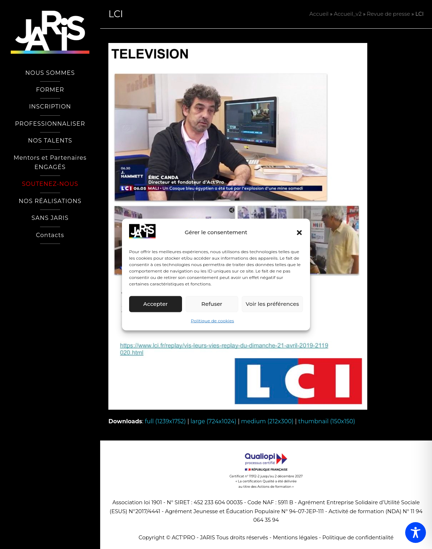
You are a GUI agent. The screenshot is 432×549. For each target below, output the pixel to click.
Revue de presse (388, 14)
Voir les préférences (272, 303)
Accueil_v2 (348, 14)
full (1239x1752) (165, 421)
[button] (299, 232)
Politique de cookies (212, 320)
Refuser (211, 303)
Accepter (155, 303)
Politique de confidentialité (357, 537)
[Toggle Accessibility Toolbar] (415, 532)
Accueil (319, 14)
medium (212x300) (267, 421)
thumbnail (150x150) (326, 421)
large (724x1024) (213, 421)
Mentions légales (295, 537)
